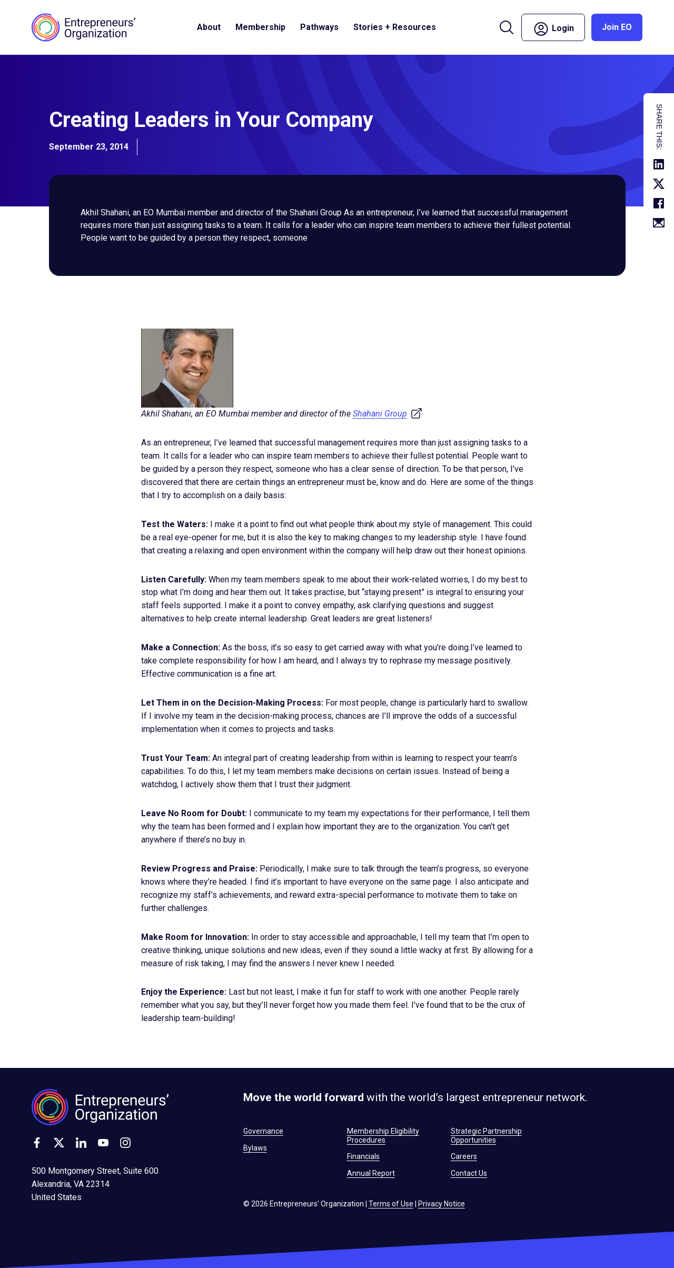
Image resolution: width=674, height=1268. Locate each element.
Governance (263, 1131)
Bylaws (255, 1148)
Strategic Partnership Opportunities (486, 1135)
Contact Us (469, 1173)
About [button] (209, 27)
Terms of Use (391, 1204)
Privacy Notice (441, 1204)
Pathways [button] (319, 27)
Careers (464, 1156)
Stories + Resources (394, 27)
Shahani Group (388, 414)
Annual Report (371, 1173)
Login (553, 29)
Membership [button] (260, 27)
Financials (363, 1156)
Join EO (617, 27)
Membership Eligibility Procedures (383, 1135)
